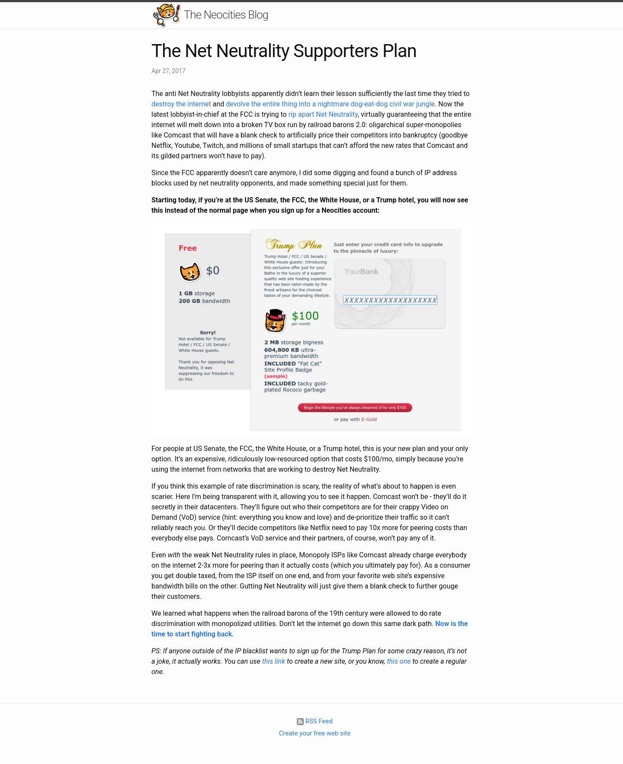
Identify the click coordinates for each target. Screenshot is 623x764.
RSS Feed (315, 721)
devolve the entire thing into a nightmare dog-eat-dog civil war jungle (330, 104)
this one (399, 661)
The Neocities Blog (209, 15)
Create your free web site (314, 733)
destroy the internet (181, 104)
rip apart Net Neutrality (323, 114)
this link (273, 661)
